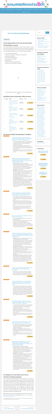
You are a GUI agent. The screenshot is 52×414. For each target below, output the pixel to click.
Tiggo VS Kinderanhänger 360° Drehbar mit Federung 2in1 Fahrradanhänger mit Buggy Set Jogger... (13, 102)
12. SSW (44, 76)
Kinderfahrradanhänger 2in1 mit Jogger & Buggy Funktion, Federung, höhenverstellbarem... (13, 109)
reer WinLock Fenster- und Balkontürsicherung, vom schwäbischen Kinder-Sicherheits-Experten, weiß (43, 177)
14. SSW (41, 77)
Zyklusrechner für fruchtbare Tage (42, 104)
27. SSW (44, 81)
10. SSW (38, 76)
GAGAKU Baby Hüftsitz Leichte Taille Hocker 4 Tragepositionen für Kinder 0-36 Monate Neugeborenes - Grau (43, 156)
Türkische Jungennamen (41, 138)
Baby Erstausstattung (26, 392)
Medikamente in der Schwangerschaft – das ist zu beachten (42, 44)
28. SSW (38, 82)
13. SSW (38, 77)
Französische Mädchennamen (41, 123)
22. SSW (38, 80)
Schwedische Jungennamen (41, 134)
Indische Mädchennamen (41, 125)
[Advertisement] (26, 22)
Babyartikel (41, 9)
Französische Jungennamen (41, 122)
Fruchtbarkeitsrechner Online (41, 96)
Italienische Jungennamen (41, 126)
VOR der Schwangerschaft (10, 9)
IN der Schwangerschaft (19, 9)
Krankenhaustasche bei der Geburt (9, 393)
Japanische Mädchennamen (41, 129)
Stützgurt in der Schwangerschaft (42, 66)
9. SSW (44, 75)
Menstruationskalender (40, 99)
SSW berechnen (39, 100)
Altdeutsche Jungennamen (41, 113)
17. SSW (41, 78)
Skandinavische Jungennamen (42, 136)
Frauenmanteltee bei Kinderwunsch (42, 61)
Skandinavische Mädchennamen (42, 137)
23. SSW (41, 80)
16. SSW (38, 78)
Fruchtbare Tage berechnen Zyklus (42, 95)
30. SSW (44, 82)
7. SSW (38, 75)
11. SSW (41, 76)
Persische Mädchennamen (41, 131)
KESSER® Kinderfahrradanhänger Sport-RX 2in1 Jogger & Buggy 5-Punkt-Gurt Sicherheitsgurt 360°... (13, 106)
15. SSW (44, 77)
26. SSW (41, 81)
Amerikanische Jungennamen (41, 115)
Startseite (35, 412)
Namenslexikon (47, 9)
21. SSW (44, 79)
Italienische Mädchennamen (41, 127)
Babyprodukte (36, 9)
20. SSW (41, 79)
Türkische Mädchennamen (41, 139)
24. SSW (44, 80)
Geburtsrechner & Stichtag (41, 98)
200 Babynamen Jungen (41, 110)
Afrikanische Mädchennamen (41, 112)
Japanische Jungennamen (41, 128)
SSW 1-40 (24, 12)
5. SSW (42, 74)
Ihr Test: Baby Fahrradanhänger (18, 33)
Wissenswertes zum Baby (41, 63)
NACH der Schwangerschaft (28, 9)
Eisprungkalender (39, 94)
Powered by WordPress (13, 412)
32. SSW (41, 83)
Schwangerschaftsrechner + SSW (42, 101)
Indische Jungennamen (40, 124)
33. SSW (44, 83)
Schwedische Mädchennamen (41, 135)
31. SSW (38, 83)
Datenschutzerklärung (30, 412)
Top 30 (28, 12)
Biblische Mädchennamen (41, 121)
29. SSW (41, 82)
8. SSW (41, 75)
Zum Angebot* (31, 109)
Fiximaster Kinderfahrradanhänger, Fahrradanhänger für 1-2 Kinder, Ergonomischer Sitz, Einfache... (13, 116)
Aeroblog (21, 412)
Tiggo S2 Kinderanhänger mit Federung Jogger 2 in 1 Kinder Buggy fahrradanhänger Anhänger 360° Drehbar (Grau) (22, 318)
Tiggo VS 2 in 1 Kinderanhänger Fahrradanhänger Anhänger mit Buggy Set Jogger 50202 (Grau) (13, 113)
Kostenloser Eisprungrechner (41, 97)
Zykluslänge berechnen (40, 103)
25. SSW (38, 81)
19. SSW (38, 79)
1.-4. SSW (38, 74)
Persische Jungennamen (41, 130)
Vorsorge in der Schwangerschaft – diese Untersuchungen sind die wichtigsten (43, 49)
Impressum (24, 412)
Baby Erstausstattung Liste (41, 58)
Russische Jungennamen (41, 132)
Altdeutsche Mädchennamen (41, 114)
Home (3, 9)
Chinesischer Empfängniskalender (42, 93)
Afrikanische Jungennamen (41, 111)
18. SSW (44, 78)
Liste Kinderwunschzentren (41, 62)
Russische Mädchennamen (41, 133)
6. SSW (44, 74)
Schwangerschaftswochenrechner (42, 102)
